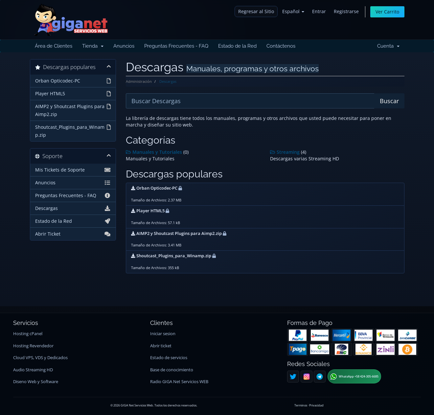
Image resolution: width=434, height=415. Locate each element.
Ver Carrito (387, 12)
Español (293, 11)
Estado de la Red (237, 46)
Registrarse (346, 11)
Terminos (300, 405)
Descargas (73, 208)
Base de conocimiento (171, 370)
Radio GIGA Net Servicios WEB (179, 381)
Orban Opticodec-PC (73, 81)
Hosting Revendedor (33, 346)
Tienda (92, 46)
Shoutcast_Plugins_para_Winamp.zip (73, 130)
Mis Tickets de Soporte (73, 170)
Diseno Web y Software (35, 381)
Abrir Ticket (73, 234)
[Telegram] (320, 376)
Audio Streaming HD (33, 370)
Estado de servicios (168, 357)
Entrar (319, 11)
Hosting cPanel (27, 333)
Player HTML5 (73, 94)
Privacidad (316, 405)
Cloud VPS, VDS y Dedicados (40, 357)
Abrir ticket (160, 346)
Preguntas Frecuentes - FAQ (176, 46)
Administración (139, 81)
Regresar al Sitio (256, 11)
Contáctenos (280, 46)
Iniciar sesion (162, 333)
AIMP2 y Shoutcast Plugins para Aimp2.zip (73, 110)
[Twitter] (293, 376)
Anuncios (123, 46)
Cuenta (388, 46)
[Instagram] (306, 376)
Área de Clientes (53, 46)
